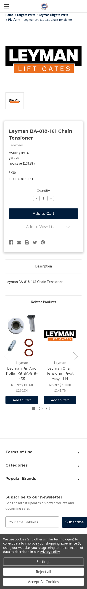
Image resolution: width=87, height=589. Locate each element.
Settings (43, 561)
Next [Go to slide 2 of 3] (75, 356)
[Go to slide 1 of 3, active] (33, 408)
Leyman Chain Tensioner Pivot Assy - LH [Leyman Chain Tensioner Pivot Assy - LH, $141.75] (60, 373)
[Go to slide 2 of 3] (40, 408)
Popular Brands (20, 478)
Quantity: (43, 190)
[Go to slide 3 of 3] (48, 408)
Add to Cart (22, 400)
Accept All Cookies (43, 581)
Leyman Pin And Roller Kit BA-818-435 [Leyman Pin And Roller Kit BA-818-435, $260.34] (22, 373)
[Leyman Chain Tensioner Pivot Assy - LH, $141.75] (60, 335)
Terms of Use (18, 452)
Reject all (43, 571)
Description (43, 266)
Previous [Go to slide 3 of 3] (6, 356)
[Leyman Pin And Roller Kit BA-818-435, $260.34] (21, 335)
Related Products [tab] (43, 302)
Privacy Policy (50, 552)
